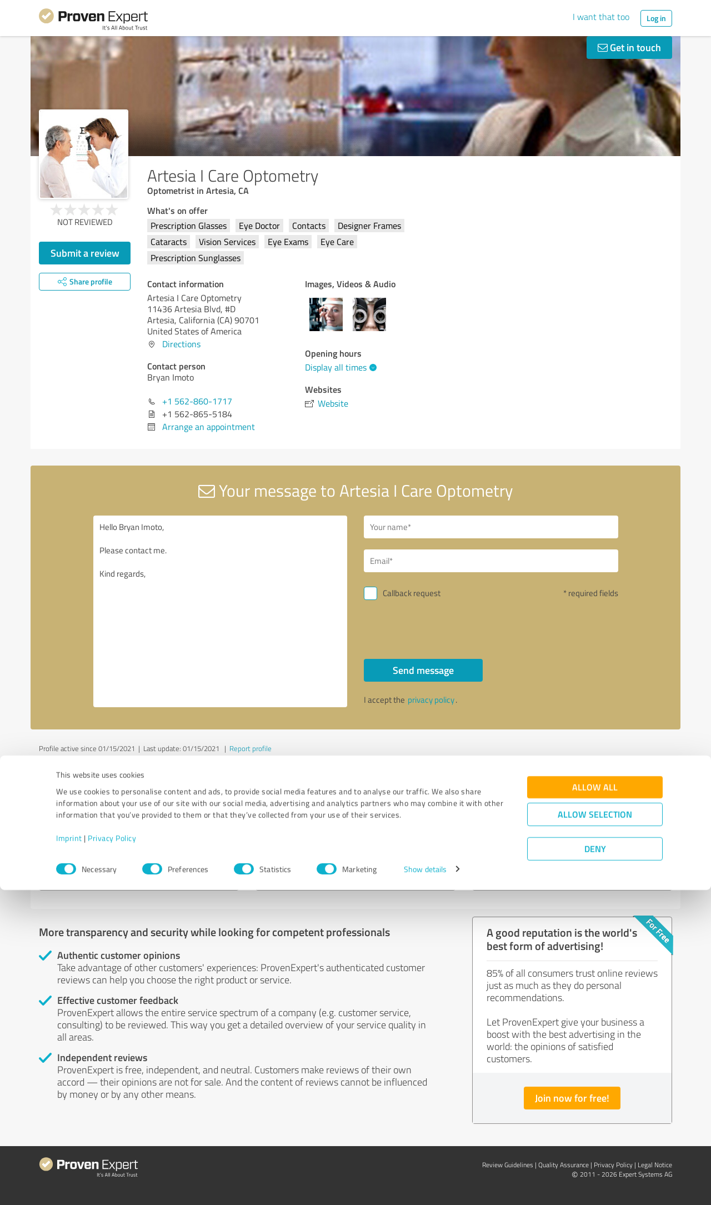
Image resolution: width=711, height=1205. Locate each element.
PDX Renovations (523, 828)
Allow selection (595, 1129)
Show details (425, 1184)
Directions (181, 344)
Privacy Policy (112, 1153)
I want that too (601, 17)
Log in (656, 18)
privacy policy (431, 700)
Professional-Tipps (309, 828)
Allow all (595, 1102)
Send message (423, 670)
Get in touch (629, 47)
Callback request (411, 593)
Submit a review (85, 253)
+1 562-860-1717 (197, 401)
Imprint (69, 1153)
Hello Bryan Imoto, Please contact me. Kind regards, (220, 611)
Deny (595, 1163)
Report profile (250, 748)
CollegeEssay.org (88, 828)
